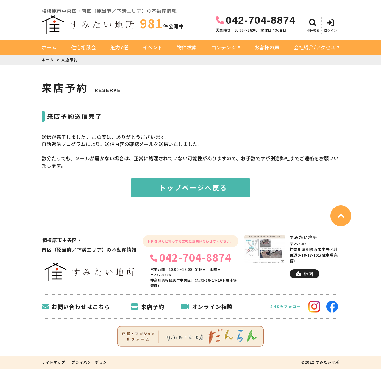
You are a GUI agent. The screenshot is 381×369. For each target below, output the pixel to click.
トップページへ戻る (193, 187)
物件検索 (187, 47)
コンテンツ (223, 47)
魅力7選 (119, 47)
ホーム (49, 47)
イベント (153, 47)
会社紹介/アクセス (314, 47)
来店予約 (147, 306)
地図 (304, 273)
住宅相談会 (83, 47)
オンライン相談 (207, 306)
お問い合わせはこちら (76, 306)
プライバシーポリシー (91, 362)
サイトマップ (53, 362)
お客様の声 (266, 47)
